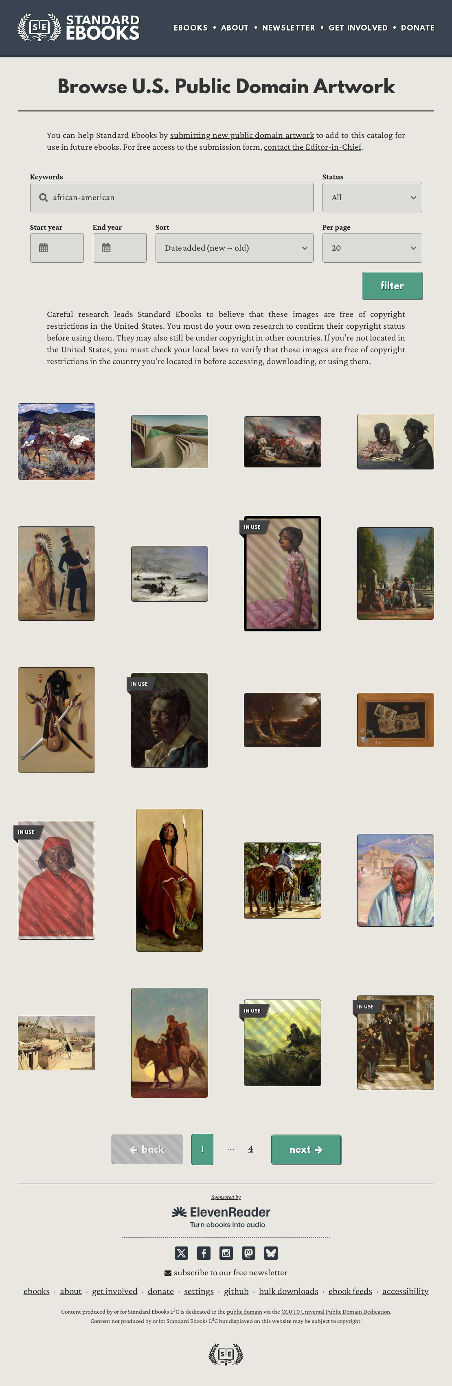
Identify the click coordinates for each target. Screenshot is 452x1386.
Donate (418, 28)
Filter (392, 285)
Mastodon (248, 1253)
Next (300, 1149)
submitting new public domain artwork (242, 135)
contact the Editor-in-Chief (312, 147)
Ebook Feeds (350, 1291)
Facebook (204, 1253)
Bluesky (271, 1253)
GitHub (236, 1291)
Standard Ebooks (78, 27)
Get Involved (358, 28)
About (235, 28)
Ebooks (191, 28)
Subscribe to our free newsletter (230, 1272)
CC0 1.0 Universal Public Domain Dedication (335, 1312)
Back (153, 1149)
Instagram (226, 1253)
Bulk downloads (288, 1291)
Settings (199, 1291)
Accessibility (405, 1291)
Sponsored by (226, 1197)
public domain (244, 1312)
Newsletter (289, 28)
